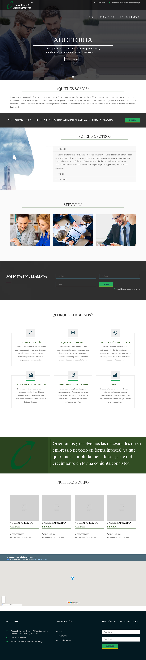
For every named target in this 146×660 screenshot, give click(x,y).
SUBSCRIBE (110, 646)
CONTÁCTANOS (130, 17)
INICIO (89, 17)
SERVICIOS (107, 17)
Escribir (132, 120)
